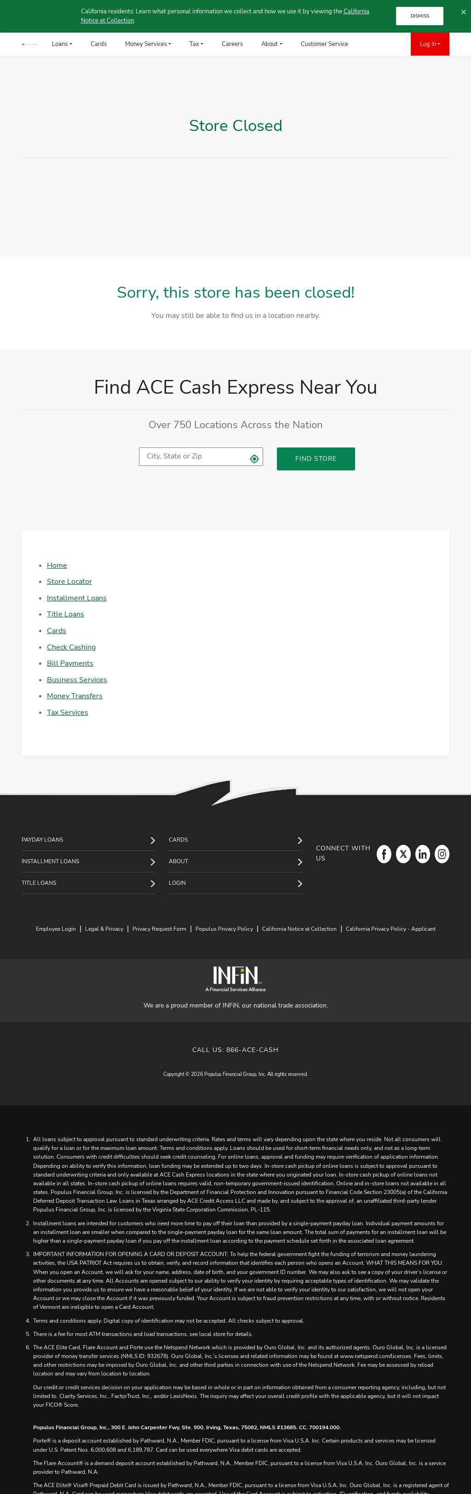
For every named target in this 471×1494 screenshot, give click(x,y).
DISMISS (420, 16)
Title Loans (65, 614)
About (178, 861)
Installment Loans (77, 598)
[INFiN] (235, 978)
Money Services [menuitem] (146, 44)
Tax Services (67, 712)
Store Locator (69, 582)
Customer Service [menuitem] (324, 44)
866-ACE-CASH (252, 1050)
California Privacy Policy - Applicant (391, 929)
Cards (56, 631)
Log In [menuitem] (428, 44)
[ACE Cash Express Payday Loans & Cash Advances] (30, 44)
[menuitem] (371, 44)
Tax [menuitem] (194, 44)
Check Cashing (71, 647)
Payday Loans (42, 839)
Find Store (316, 458)
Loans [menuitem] (60, 44)
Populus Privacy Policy (224, 929)
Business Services (77, 680)
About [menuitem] (269, 44)
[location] (201, 456)
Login (177, 883)
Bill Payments (70, 663)
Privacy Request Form (159, 929)
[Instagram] (439, 853)
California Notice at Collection (299, 929)
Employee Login (56, 929)
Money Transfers (75, 696)
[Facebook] (381, 853)
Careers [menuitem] (232, 44)
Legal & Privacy (104, 929)
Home (57, 565)
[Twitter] (401, 853)
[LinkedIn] (420, 853)
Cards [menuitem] (99, 44)
